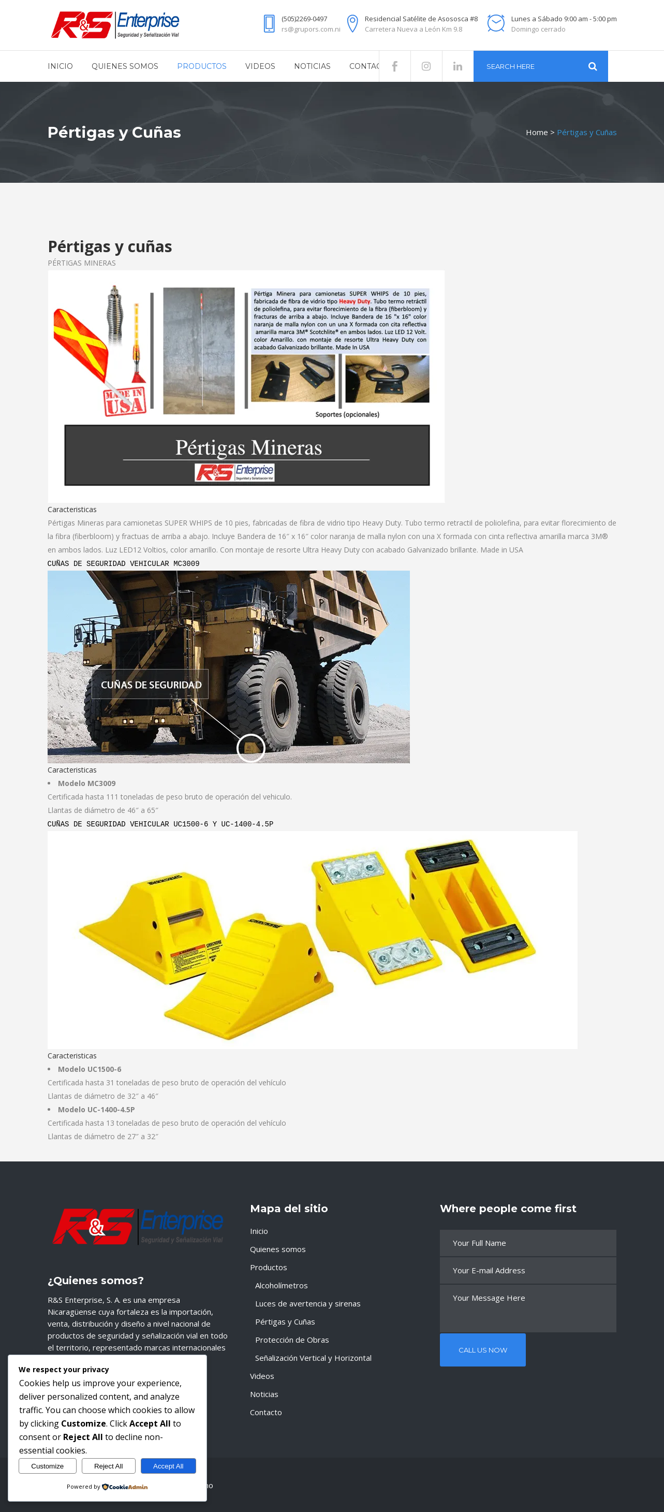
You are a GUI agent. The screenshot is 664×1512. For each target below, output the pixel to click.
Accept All (168, 1466)
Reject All (108, 1466)
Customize (47, 1466)
